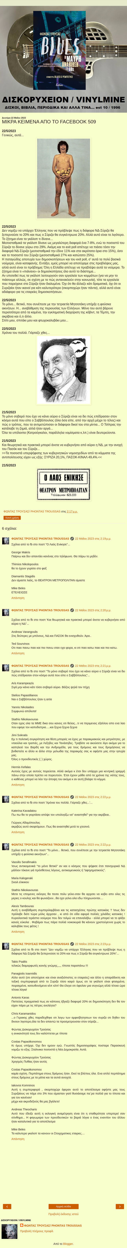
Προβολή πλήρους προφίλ (36, 1231)
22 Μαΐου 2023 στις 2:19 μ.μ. (93, 538)
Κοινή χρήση (12, 517)
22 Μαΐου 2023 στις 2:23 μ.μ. (93, 944)
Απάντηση (17, 598)
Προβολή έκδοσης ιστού (63, 1214)
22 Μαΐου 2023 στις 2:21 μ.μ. (93, 665)
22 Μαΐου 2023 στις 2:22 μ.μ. (93, 797)
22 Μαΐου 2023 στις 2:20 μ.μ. (93, 610)
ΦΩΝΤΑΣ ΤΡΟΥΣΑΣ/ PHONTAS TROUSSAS (40, 538)
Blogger (68, 1243)
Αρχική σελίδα (63, 1206)
